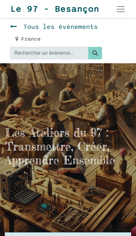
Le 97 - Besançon (53, 9)
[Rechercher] (95, 53)
